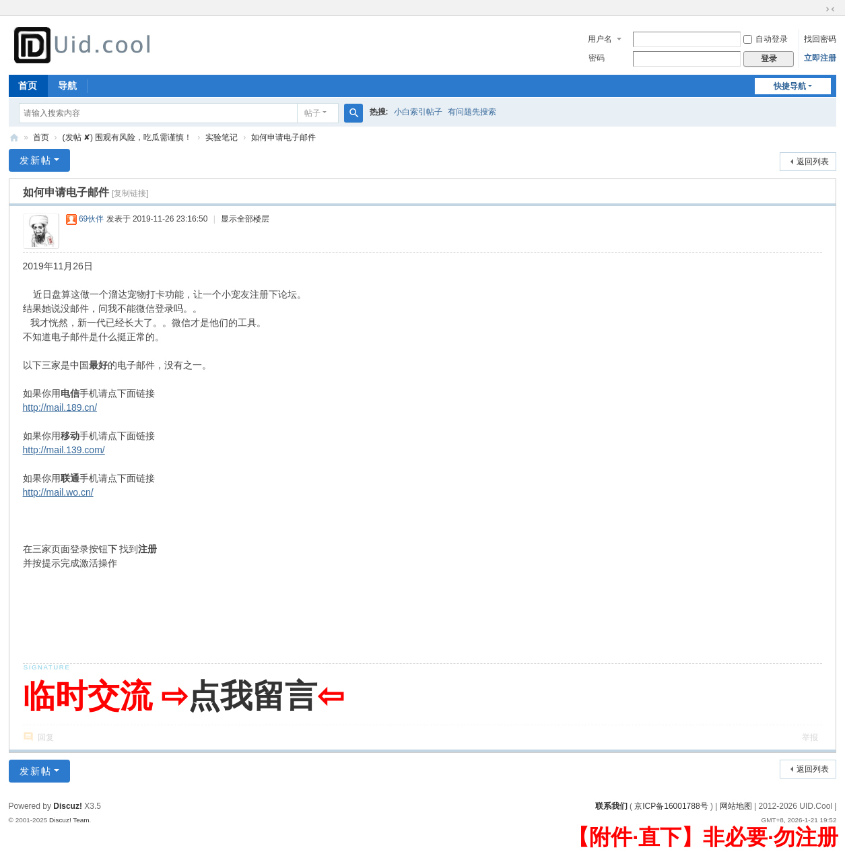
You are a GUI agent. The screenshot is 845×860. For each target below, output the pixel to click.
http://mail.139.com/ (64, 449)
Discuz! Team (69, 820)
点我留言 (252, 696)
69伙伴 (91, 219)
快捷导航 (790, 86)
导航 (67, 85)
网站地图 (736, 806)
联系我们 (611, 806)
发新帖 (36, 160)
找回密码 (820, 39)
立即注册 (820, 58)
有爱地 (14, 137)
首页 (27, 85)
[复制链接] (130, 193)
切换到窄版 (830, 9)
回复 (46, 737)
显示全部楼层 (245, 219)
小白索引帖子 (418, 112)
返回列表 (813, 161)
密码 (596, 58)
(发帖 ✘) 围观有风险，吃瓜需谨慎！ (128, 137)
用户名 (600, 39)
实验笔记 (221, 137)
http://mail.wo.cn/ (58, 492)
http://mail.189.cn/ (60, 407)
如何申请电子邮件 (283, 137)
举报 (810, 737)
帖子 (312, 113)
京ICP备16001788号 (671, 806)
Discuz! (67, 806)
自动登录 (765, 39)
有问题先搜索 (472, 112)
